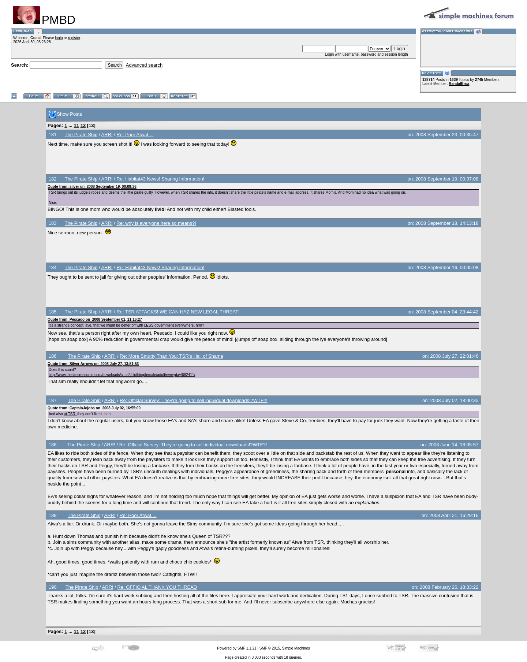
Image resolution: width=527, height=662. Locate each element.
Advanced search (144, 65)
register (74, 38)
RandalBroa (459, 84)
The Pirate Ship (81, 134)
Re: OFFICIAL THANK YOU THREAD (157, 587)
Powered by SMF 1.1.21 (236, 648)
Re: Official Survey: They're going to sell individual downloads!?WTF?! (194, 400)
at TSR (71, 414)
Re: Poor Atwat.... (134, 134)
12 (83, 125)
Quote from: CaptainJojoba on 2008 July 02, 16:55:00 (94, 408)
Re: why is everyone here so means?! (156, 223)
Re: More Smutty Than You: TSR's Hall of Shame (171, 356)
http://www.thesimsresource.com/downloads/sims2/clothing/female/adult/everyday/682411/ (122, 375)
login (59, 38)
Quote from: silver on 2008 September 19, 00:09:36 (92, 187)
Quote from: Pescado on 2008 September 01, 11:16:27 (95, 319)
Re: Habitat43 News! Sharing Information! (160, 179)
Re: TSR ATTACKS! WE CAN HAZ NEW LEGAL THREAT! (177, 312)
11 (76, 125)
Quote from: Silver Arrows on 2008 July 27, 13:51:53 (93, 364)
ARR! (106, 134)
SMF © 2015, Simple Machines (284, 648)
